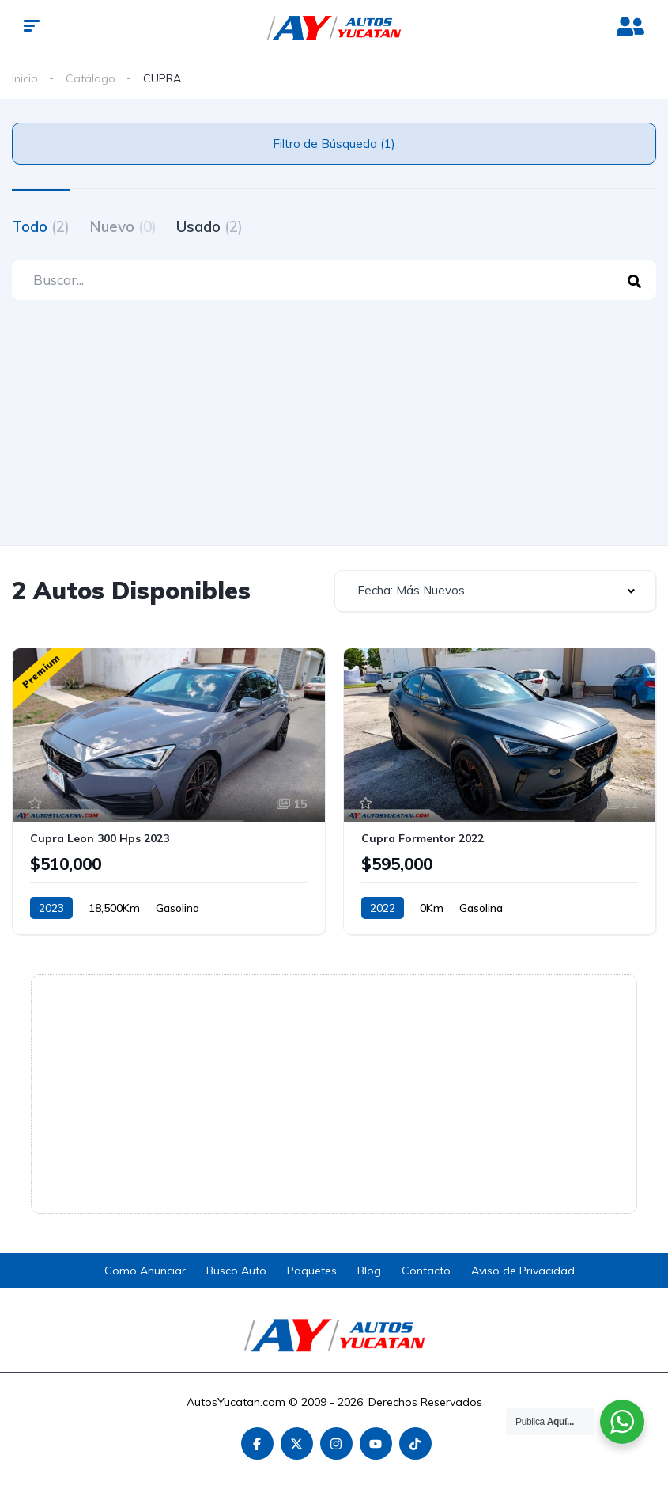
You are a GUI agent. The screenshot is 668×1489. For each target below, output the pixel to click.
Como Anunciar (145, 1270)
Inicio (25, 78)
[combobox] (495, 591)
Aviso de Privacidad (523, 1270)
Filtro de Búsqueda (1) (334, 143)
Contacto (426, 1270)
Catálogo (90, 78)
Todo (41, 226)
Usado (209, 226)
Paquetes (312, 1270)
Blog (369, 1270)
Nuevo (123, 226)
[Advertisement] (334, 426)
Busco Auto (236, 1270)
